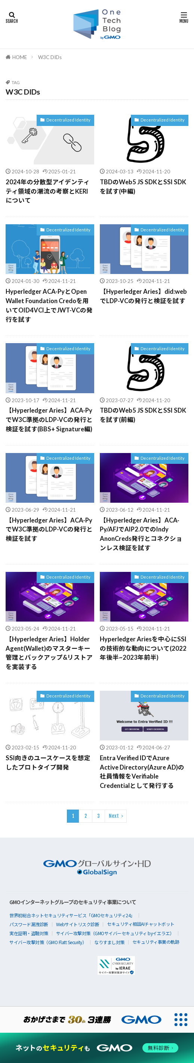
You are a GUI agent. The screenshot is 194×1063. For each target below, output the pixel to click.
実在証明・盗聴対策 (28, 933)
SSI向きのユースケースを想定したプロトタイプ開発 (48, 762)
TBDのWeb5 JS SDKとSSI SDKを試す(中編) (143, 186)
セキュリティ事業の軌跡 (155, 942)
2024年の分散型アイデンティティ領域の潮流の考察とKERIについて (48, 191)
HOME (19, 57)
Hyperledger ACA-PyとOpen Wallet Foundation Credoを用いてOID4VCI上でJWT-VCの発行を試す (49, 305)
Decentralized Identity (68, 119)
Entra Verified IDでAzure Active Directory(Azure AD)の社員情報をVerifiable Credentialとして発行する (142, 771)
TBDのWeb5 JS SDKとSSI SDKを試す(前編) (143, 415)
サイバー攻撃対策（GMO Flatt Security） (47, 942)
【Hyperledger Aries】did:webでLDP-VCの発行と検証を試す (143, 296)
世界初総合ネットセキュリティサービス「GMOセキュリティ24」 (72, 915)
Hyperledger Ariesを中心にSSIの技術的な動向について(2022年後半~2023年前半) (143, 648)
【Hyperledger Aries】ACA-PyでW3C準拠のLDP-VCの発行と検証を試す (49, 530)
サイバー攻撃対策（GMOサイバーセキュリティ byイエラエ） (115, 933)
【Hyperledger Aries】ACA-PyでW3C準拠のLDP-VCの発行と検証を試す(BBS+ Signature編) (49, 420)
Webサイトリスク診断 (77, 924)
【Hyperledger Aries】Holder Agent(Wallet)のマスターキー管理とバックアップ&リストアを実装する (49, 653)
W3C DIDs (50, 57)
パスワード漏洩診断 (28, 924)
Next (114, 816)
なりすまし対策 (109, 942)
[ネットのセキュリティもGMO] (97, 1047)
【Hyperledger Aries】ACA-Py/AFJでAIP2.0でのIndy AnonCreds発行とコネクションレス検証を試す (141, 534)
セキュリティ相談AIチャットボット (141, 924)
